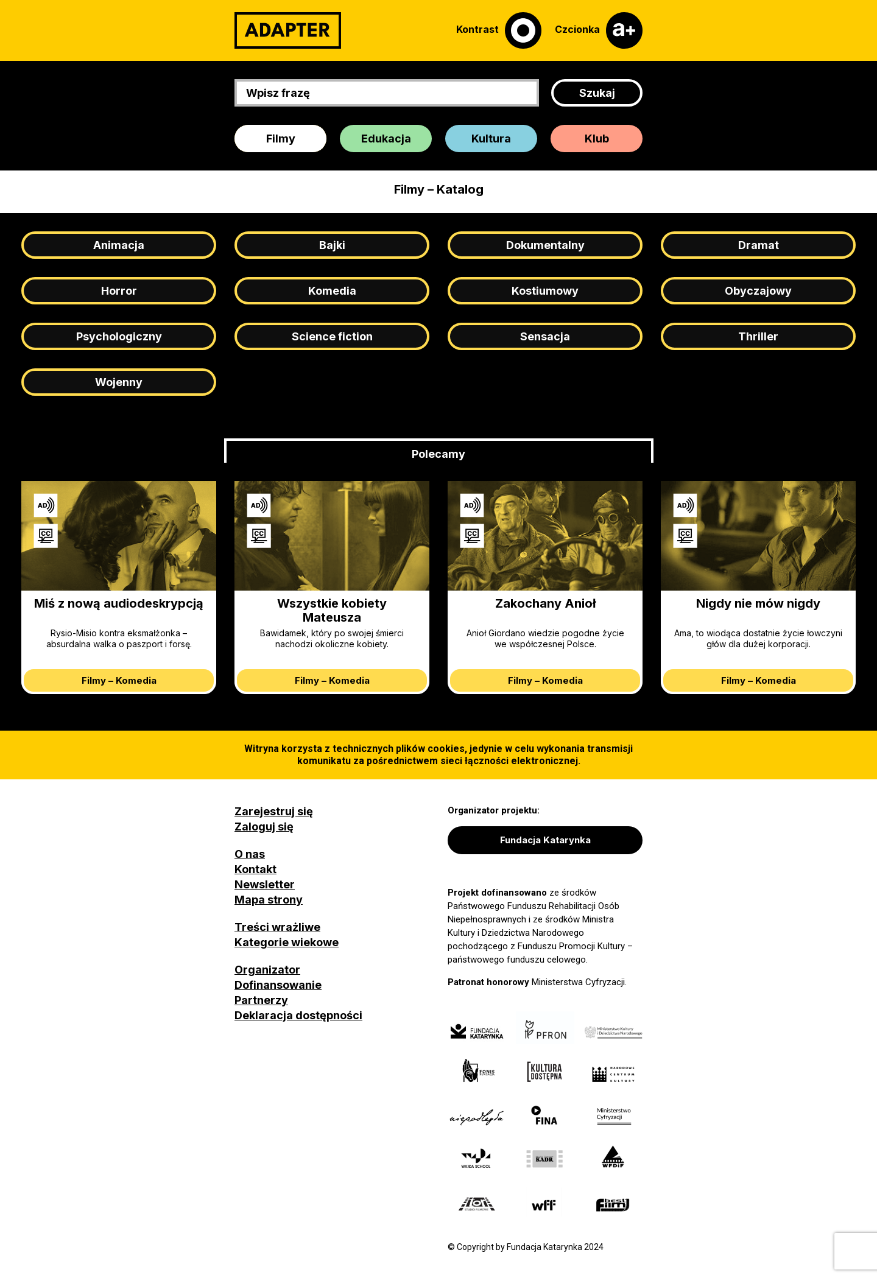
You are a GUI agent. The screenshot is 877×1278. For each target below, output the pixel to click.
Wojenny (119, 382)
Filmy (280, 138)
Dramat (758, 245)
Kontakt (255, 869)
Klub (597, 138)
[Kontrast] (498, 30)
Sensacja (545, 336)
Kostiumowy (545, 290)
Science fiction (332, 336)
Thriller (758, 336)
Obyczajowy (758, 290)
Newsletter (264, 884)
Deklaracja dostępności (298, 1015)
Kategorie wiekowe (286, 942)
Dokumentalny (545, 245)
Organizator (267, 969)
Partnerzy (261, 1000)
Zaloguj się (264, 826)
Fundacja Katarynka (545, 840)
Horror (119, 290)
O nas (249, 854)
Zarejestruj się (273, 811)
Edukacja (386, 138)
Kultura (491, 138)
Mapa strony (268, 899)
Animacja (118, 245)
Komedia (332, 290)
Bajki (332, 245)
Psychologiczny (119, 336)
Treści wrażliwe (277, 927)
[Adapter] (287, 30)
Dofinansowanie (278, 984)
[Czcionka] (599, 30)
